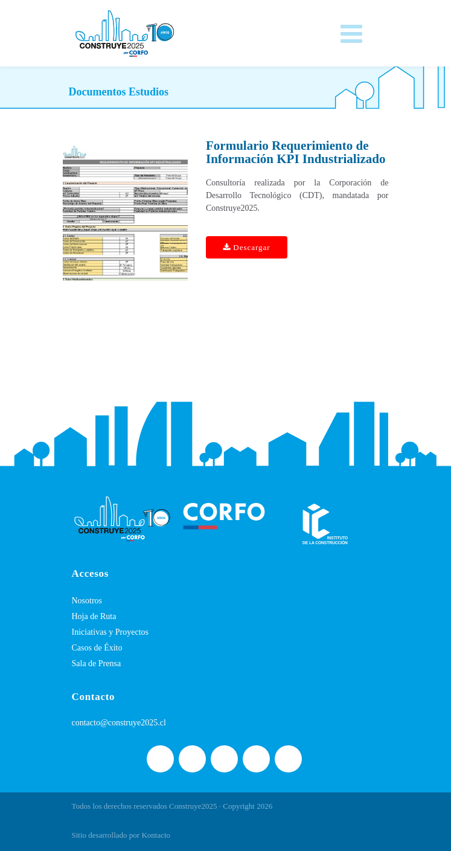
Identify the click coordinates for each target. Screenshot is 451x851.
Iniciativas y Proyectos (110, 632)
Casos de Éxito (97, 647)
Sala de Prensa (96, 663)
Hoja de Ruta (94, 616)
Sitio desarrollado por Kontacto (121, 835)
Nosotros (87, 600)
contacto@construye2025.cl (119, 722)
